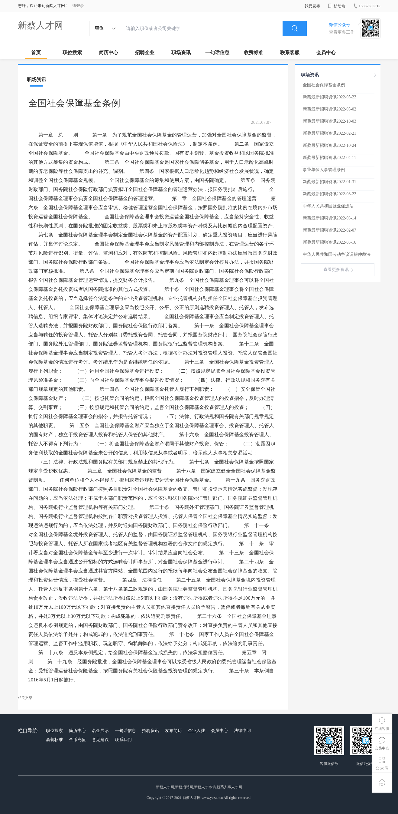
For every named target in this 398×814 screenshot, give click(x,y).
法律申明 (242, 730)
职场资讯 (181, 52)
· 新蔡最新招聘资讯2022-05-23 (328, 97)
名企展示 (100, 730)
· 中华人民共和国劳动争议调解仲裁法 (335, 254)
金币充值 (77, 739)
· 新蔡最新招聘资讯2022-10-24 (328, 145)
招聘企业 (144, 52)
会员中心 (326, 52)
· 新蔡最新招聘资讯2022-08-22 (328, 194)
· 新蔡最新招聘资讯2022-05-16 (328, 242)
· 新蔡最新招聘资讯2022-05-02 (328, 109)
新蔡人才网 (40, 25)
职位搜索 (72, 52)
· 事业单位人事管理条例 (323, 169)
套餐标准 (54, 739)
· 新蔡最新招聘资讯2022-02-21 (328, 133)
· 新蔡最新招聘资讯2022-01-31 (328, 182)
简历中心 (108, 52)
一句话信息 (217, 52)
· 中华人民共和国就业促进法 (327, 206)
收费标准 (253, 52)
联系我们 (123, 739)
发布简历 (173, 730)
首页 (36, 52)
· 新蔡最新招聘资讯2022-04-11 (328, 157)
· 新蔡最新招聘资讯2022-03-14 (328, 218)
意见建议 (100, 739)
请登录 (78, 5)
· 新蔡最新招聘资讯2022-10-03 (328, 121)
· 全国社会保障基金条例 (323, 85)
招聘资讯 (150, 730)
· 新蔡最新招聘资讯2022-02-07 (328, 230)
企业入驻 (196, 730)
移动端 (336, 6)
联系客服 (289, 52)
